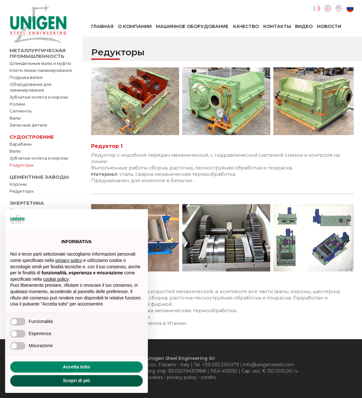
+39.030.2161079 (220, 364)
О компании (135, 26)
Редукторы (21, 165)
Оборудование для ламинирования (30, 87)
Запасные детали (28, 124)
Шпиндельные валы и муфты (40, 63)
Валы (15, 117)
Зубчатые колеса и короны (39, 97)
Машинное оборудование (192, 26)
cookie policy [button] (56, 279)
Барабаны (21, 144)
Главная (102, 26)
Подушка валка (26, 77)
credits (208, 377)
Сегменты (21, 110)
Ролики (17, 103)
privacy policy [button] (68, 260)
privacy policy (182, 377)
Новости (329, 26)
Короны (18, 184)
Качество (246, 26)
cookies (154, 377)
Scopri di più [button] (76, 380)
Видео (304, 26)
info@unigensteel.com (268, 364)
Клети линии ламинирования (41, 70)
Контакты (277, 26)
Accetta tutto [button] (76, 366)
